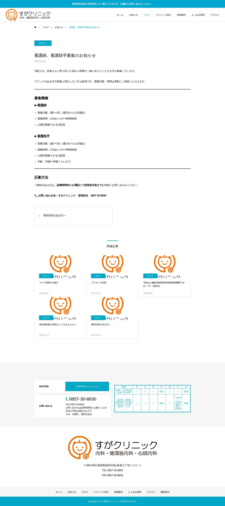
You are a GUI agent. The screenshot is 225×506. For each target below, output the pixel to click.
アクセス (214, 15)
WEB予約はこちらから (87, 386)
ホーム (120, 15)
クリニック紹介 (163, 15)
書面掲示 (165, 492)
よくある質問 (198, 15)
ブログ (147, 15)
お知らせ (133, 15)
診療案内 (181, 15)
